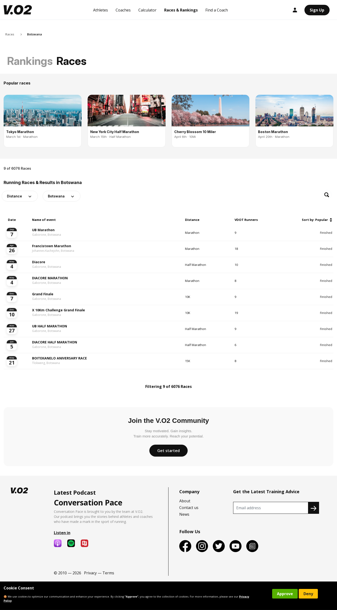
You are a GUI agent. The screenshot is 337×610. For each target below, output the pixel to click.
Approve (285, 593)
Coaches (123, 10)
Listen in (62, 532)
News (184, 514)
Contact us (188, 507)
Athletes (100, 10)
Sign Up (317, 10)
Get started (168, 450)
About (184, 501)
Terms (108, 573)
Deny (308, 593)
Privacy (90, 573)
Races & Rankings (181, 10)
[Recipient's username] (270, 508)
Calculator (147, 10)
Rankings (30, 60)
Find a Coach (216, 10)
